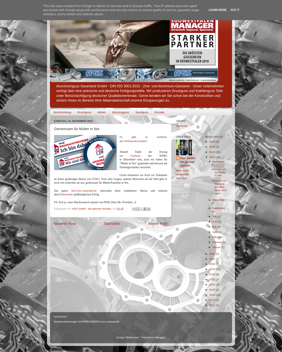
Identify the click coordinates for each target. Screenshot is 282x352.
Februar (217, 242)
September (218, 208)
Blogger (160, 337)
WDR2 (96, 179)
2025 (212, 146)
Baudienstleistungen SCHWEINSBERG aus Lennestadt (86, 321)
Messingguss (120, 112)
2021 (212, 258)
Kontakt (159, 112)
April (215, 231)
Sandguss (141, 112)
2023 (212, 157)
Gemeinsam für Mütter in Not (219, 172)
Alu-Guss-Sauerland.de (84, 190)
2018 (212, 274)
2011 (212, 305)
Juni (215, 221)
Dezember (218, 161)
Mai (215, 226)
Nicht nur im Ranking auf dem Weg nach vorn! (219, 187)
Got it (235, 10)
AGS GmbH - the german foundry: (188, 162)
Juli (214, 216)
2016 (212, 284)
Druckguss (84, 112)
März (215, 237)
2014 (212, 294)
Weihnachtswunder (135, 141)
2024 (212, 152)
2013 (212, 299)
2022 (212, 253)
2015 (212, 289)
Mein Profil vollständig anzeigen (182, 174)
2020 (212, 264)
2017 (212, 279)
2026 (212, 141)
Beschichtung (62, 112)
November (218, 199)
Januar (216, 247)
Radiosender (66, 194)
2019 (212, 269)
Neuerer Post (65, 224)
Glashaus (135, 155)
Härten (101, 112)
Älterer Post (157, 224)
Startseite (112, 224)
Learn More (218, 10)
